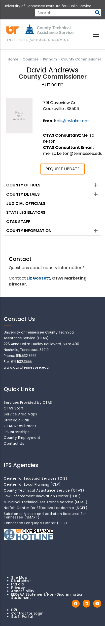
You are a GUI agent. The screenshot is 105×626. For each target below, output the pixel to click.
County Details (23, 194)
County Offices (23, 185)
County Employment (22, 437)
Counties (31, 59)
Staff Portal (22, 616)
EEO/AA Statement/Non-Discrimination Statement (47, 596)
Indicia (17, 584)
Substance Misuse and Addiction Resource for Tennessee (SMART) (45, 516)
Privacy (18, 587)
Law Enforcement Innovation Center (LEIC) (42, 496)
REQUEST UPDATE (62, 169)
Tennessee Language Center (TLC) (35, 523)
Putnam (50, 59)
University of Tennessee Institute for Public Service (47, 5)
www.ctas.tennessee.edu (26, 367)
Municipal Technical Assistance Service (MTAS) (46, 502)
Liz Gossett (38, 278)
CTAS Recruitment (20, 426)
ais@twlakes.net (73, 121)
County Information (28, 230)
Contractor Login (27, 613)
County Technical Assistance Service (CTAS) (44, 490)
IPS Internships (17, 432)
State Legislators (25, 212)
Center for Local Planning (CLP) (32, 484)
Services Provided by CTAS (28, 402)
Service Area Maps (20, 414)
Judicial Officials (25, 203)
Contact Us (14, 443)
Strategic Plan (16, 420)
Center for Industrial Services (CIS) (35, 478)
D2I (14, 610)
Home (13, 59)
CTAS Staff (18, 222)
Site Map (19, 577)
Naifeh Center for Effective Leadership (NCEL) (46, 508)
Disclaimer (21, 580)
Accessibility (23, 591)
